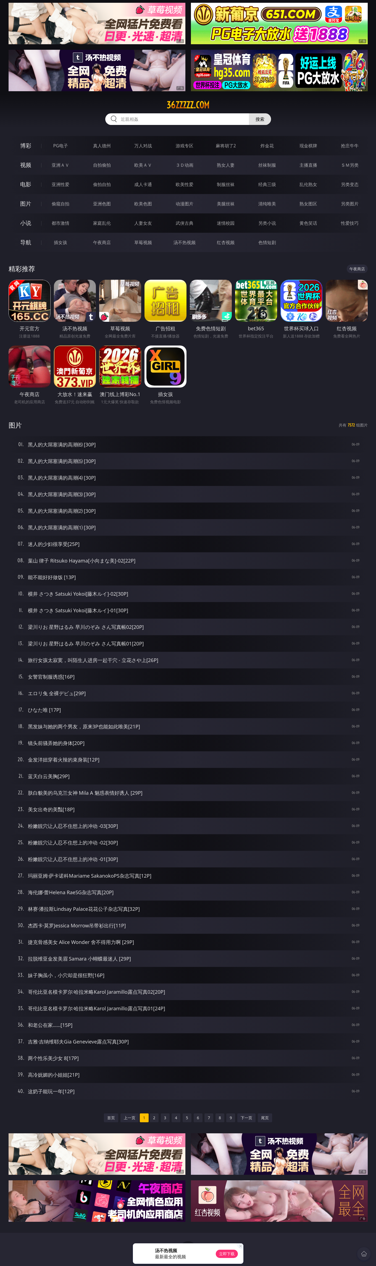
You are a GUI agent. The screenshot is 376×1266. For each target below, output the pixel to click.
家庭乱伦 (102, 223)
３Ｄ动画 (184, 165)
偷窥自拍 (60, 204)
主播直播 (308, 165)
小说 (25, 223)
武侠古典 (184, 223)
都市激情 (60, 223)
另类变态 (350, 184)
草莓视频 (143, 242)
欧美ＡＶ (143, 165)
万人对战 (143, 146)
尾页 (265, 1117)
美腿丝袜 (226, 204)
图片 (25, 203)
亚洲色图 (102, 204)
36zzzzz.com (188, 105)
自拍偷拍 (102, 165)
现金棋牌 (308, 146)
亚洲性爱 (60, 184)
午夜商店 (102, 242)
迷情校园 (226, 223)
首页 (111, 1117)
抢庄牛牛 (350, 146)
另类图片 (350, 204)
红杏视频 (226, 242)
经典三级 (267, 184)
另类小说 (267, 223)
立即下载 (227, 1253)
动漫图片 (184, 204)
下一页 (246, 1117)
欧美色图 (143, 204)
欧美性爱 (184, 184)
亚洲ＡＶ (60, 165)
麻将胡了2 (226, 146)
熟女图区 (308, 204)
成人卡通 (143, 184)
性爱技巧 (350, 223)
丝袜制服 (267, 165)
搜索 (260, 119)
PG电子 (60, 146)
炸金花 (267, 146)
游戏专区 (184, 146)
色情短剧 (267, 242)
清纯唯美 (267, 204)
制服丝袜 (226, 184)
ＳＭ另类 (350, 165)
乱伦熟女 (308, 184)
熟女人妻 (226, 165)
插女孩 (60, 242)
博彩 (25, 145)
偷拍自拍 (102, 184)
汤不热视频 (184, 242)
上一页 (129, 1117)
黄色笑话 (308, 223)
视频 (25, 165)
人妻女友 (143, 223)
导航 (25, 242)
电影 (25, 184)
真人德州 (102, 146)
